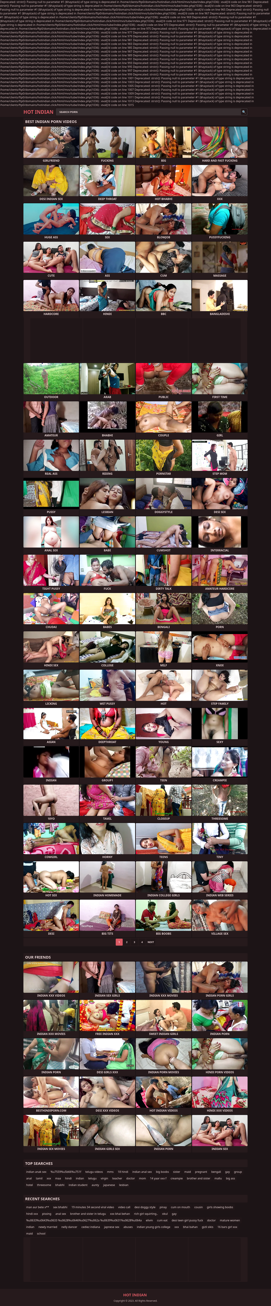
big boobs (162, 1172)
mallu (218, 1178)
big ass (230, 1178)
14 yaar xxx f (158, 1178)
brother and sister (198, 1178)
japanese (109, 1185)
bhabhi (60, 1185)
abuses (128, 1227)
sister (176, 1172)
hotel (29, 1185)
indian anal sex (142, 1172)
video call (124, 1207)
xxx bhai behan (120, 1214)
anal (29, 1178)
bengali (216, 1172)
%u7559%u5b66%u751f (65, 1172)
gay (227, 1172)
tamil (39, 1178)
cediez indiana (90, 1227)
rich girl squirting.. (146, 1214)
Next (151, 942)
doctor (130, 1178)
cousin (198, 1207)
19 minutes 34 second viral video (92, 1207)
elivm (149, 1220)
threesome (44, 1185)
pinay (163, 1207)
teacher (117, 1178)
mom (142, 1178)
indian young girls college (153, 1227)
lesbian (124, 1185)
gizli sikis (207, 1227)
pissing (46, 1214)
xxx (49, 1178)
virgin (104, 1178)
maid (187, 1172)
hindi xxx (32, 1214)
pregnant (201, 1172)
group (238, 1172)
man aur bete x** (37, 1207)
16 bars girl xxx (227, 1227)
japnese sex (111, 1227)
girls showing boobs (220, 1207)
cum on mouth (180, 1207)
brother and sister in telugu (88, 1214)
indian (80, 1178)
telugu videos (94, 1172)
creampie (177, 1178)
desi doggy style (144, 1207)
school (41, 1233)
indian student (78, 1185)
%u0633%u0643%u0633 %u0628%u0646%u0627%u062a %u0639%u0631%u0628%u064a (84, 1220)
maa (58, 1178)
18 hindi (123, 1172)
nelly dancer (69, 1227)
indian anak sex (36, 1172)
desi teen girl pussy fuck (187, 1220)
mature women (230, 1220)
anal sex (61, 1214)
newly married (48, 1227)
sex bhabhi (60, 1207)
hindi (68, 1178)
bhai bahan (190, 1227)
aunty (95, 1185)
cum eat (162, 1220)
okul (165, 1214)
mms (110, 1172)
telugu (92, 1178)
